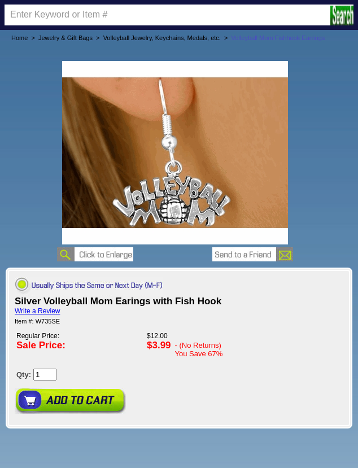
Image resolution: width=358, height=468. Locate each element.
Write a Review (37, 311)
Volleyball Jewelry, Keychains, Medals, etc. (162, 37)
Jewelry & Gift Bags (65, 37)
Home (19, 37)
